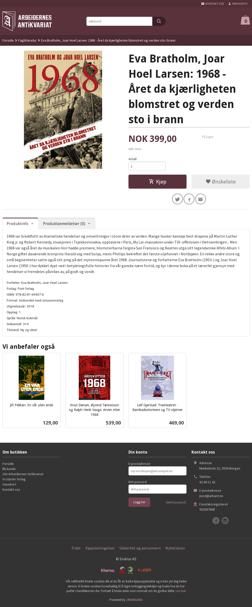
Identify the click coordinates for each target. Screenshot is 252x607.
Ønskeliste (220, 181)
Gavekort (9, 484)
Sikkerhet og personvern (140, 548)
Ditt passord (137, 482)
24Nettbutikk (134, 600)
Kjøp (157, 181)
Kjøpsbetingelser (100, 548)
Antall (132, 159)
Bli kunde (9, 469)
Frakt (76, 548)
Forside (8, 40)
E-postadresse (139, 464)
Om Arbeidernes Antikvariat (22, 474)
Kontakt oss (11, 489)
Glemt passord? (176, 503)
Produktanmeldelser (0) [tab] (64, 223)
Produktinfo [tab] (17, 223)
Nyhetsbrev (175, 548)
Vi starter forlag (14, 479)
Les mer (181, 591)
